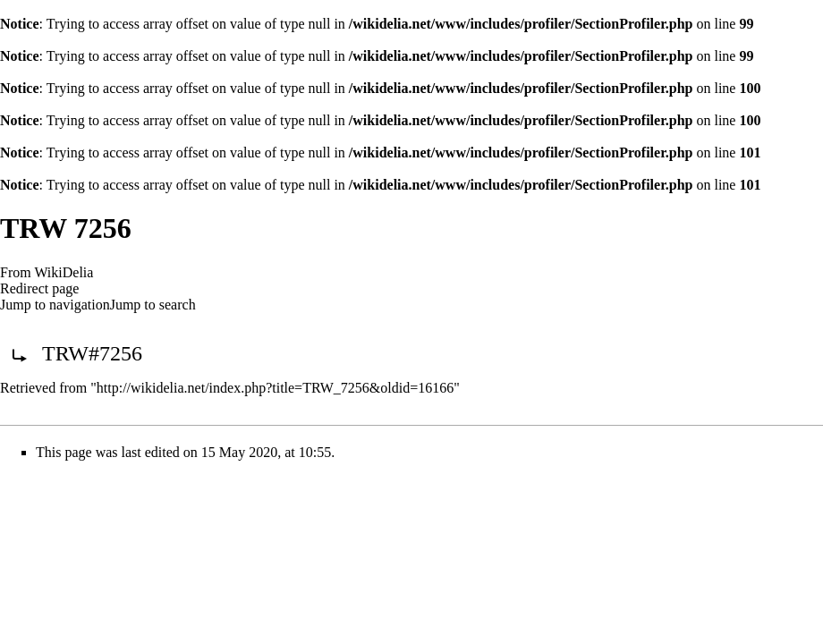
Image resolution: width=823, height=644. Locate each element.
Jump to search (153, 304)
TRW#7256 (92, 353)
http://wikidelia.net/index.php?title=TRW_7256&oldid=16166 (275, 387)
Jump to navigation (55, 304)
